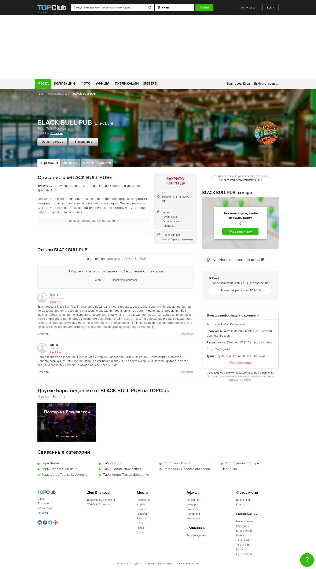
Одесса (137, 563)
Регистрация (249, 7)
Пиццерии (143, 514)
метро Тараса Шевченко (178, 239)
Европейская (171, 221)
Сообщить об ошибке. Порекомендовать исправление (240, 372)
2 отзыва (56, 133)
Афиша (102, 83)
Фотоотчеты (247, 492)
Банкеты (142, 518)
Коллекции (64, 83)
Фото (86, 83)
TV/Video (233, 342)
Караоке (266, 342)
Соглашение (45, 508)
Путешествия (244, 554)
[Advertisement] (158, 47)
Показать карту (240, 231)
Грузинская (170, 217)
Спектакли (193, 514)
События (104, 163)
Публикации (127, 83)
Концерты (193, 504)
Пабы (49, 128)
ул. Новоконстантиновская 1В (176, 197)
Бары (40, 128)
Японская (168, 225)
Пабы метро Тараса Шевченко (126, 475)
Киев (40, 93)
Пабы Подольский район (122, 469)
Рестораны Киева (58, 93)
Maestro (239, 331)
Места (43, 83)
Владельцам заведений (101, 500)
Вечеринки (193, 500)
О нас (40, 499)
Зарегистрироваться (124, 280)
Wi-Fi (243, 342)
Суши (140, 532)
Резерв (150, 83)
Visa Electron (221, 335)
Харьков (150, 563)
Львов (180, 563)
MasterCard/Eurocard (258, 331)
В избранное (83, 142)
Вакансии (43, 503)
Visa (209, 335)
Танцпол (253, 342)
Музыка (241, 535)
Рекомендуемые (196, 535)
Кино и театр (244, 531)
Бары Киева (51, 463)
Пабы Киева (112, 463)
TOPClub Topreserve (99, 504)
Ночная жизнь (245, 521)
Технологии (243, 545)
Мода (239, 549)
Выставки (192, 509)
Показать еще (240, 363)
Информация (49, 163)
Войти (270, 7)
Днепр (170, 563)
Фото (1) (88, 163)
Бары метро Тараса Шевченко (65, 475)
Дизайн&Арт (243, 540)
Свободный (223, 349)
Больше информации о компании (94, 221)
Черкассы (193, 563)
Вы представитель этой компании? (240, 180)
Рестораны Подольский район (187, 469)
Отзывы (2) (70, 163)
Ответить (43, 333)
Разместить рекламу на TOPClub (240, 290)
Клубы (141, 504)
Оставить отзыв (52, 142)
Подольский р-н (172, 235)
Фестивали (193, 518)
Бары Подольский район (60, 469)
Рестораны (62, 128)
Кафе (140, 523)
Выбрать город (264, 83)
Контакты (43, 513)
